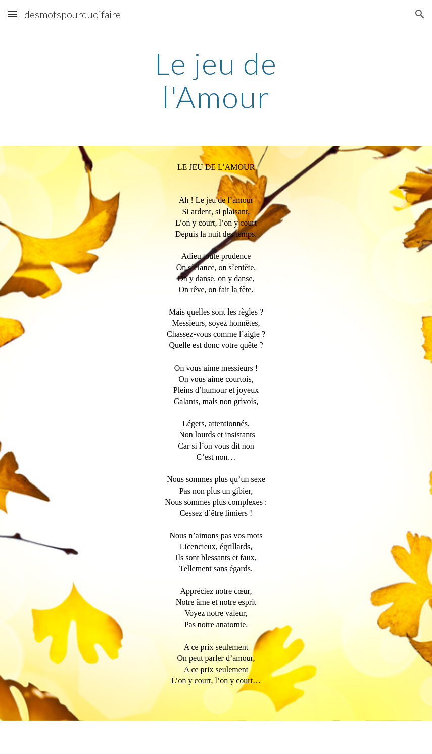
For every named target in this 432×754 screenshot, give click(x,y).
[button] (12, 14)
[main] (216, 79)
